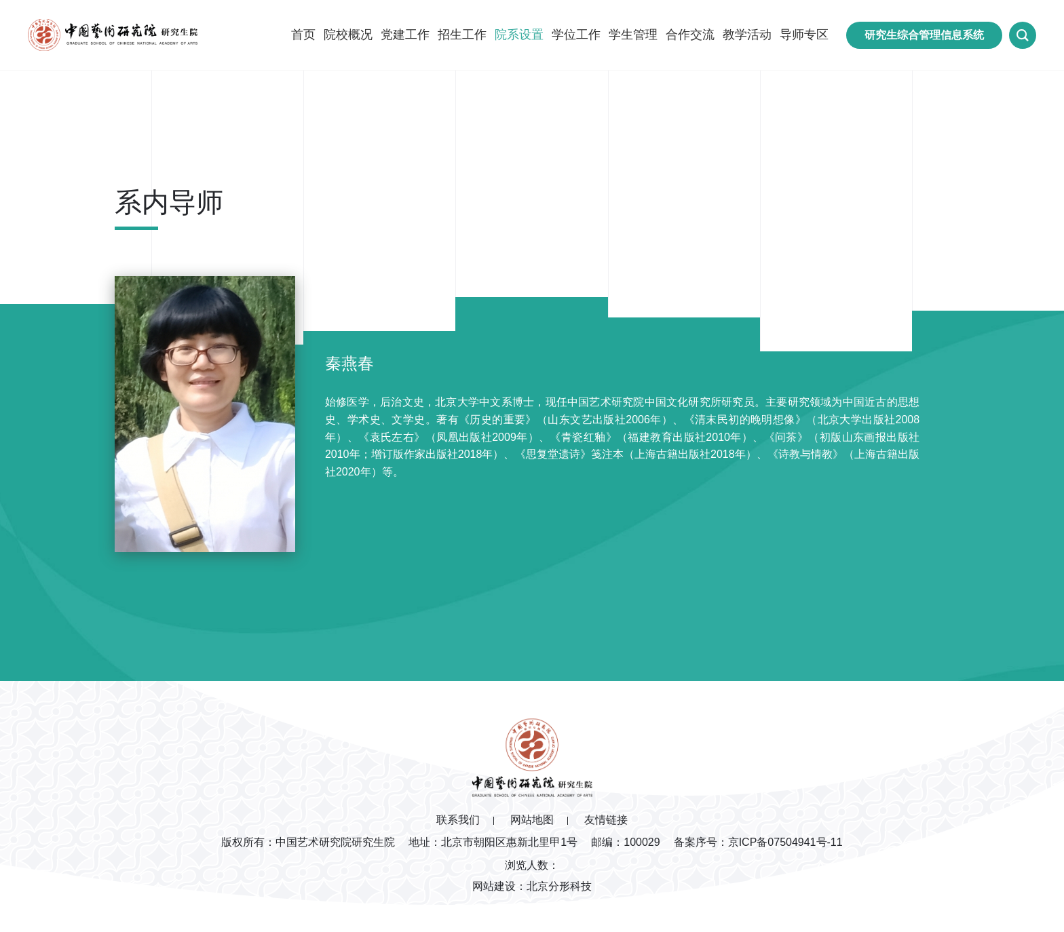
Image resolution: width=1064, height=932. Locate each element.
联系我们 (458, 820)
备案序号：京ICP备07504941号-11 (758, 842)
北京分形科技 (559, 886)
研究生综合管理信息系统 (924, 35)
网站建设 (494, 886)
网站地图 (532, 820)
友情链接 (606, 820)
